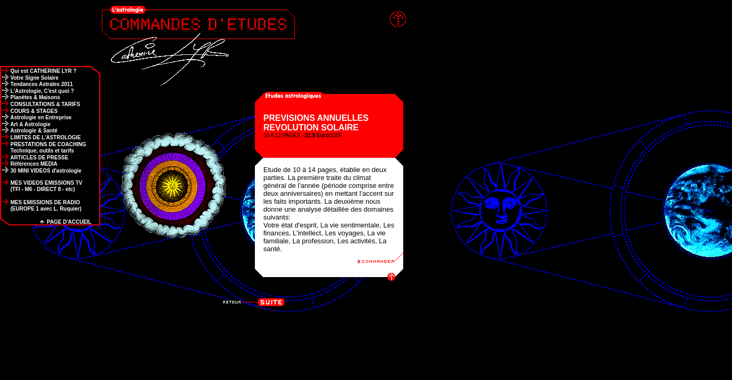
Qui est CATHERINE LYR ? (38, 71)
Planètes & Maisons (30, 97)
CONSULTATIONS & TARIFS (40, 104)
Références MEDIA (29, 164)
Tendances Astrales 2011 (36, 84)
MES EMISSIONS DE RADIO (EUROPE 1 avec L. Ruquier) (40, 206)
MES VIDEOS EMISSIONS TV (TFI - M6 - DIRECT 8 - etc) (41, 186)
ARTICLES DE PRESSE (34, 157)
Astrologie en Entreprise (36, 117)
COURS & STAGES (29, 111)
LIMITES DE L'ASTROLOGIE (40, 137)
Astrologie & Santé (29, 131)
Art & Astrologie (25, 124)
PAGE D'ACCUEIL (65, 222)
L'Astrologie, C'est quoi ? (37, 91)
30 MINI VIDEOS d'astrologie (40, 171)
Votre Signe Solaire (29, 78)
